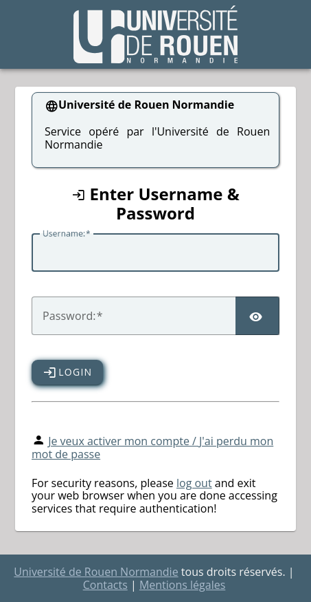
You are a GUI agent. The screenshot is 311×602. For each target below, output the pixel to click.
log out (194, 483)
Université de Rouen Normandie (96, 571)
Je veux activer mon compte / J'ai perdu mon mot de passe (152, 447)
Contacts (105, 584)
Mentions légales (182, 584)
